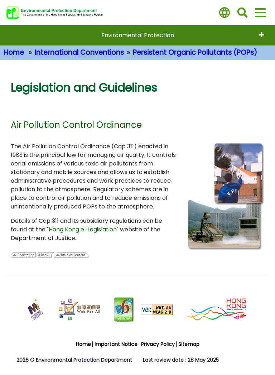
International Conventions (79, 52)
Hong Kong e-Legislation (83, 229)
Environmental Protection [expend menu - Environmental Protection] (137, 35)
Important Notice (116, 344)
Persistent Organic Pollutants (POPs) (195, 52)
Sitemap (188, 344)
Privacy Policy (158, 344)
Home (14, 52)
